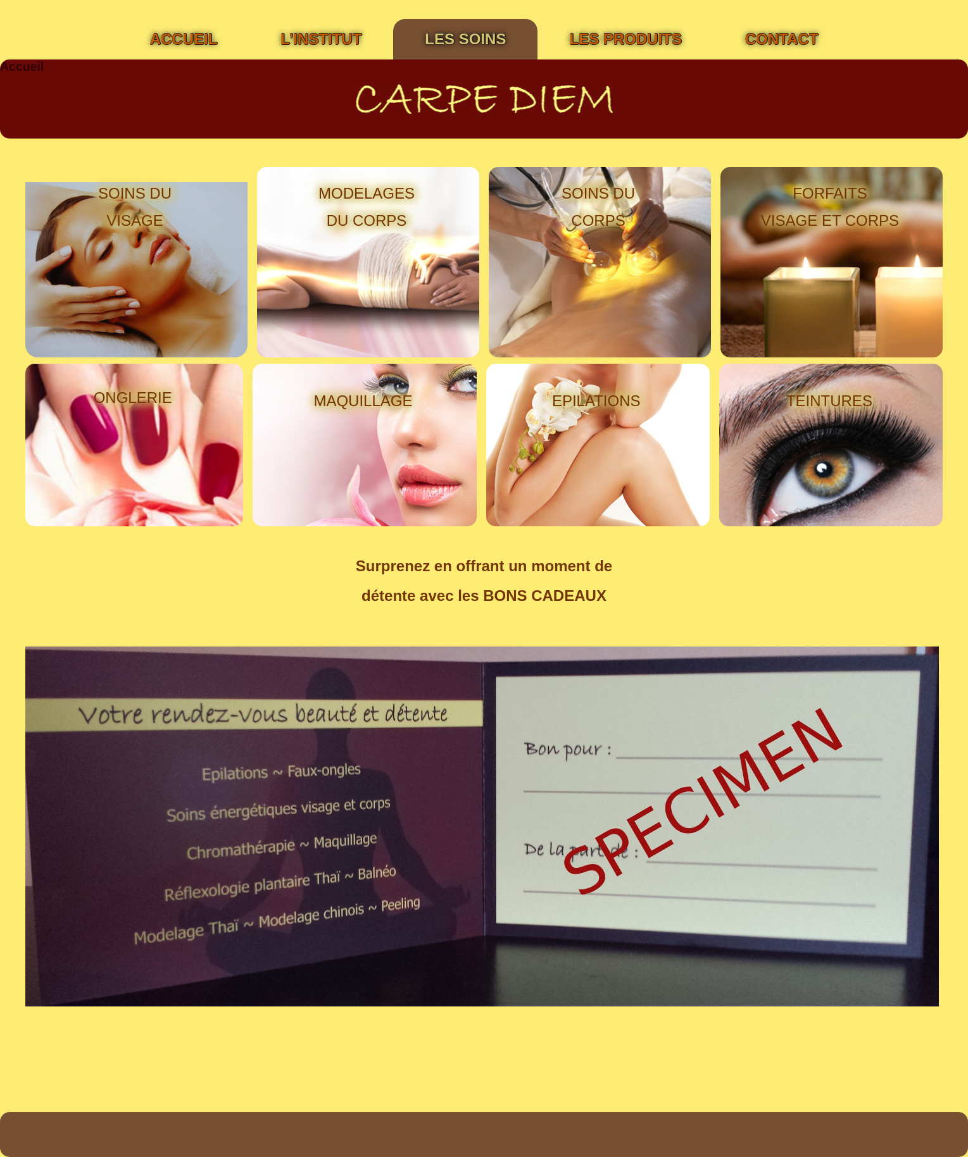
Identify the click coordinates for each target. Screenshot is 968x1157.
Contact (782, 38)
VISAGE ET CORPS (830, 220)
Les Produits (625, 38)
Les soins (465, 38)
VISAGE (134, 220)
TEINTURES (829, 400)
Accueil (184, 38)
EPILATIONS (596, 400)
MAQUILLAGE (362, 400)
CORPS (598, 220)
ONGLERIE (133, 397)
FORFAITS (830, 193)
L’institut (320, 38)
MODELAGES (366, 193)
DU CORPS (367, 220)
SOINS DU (135, 193)
